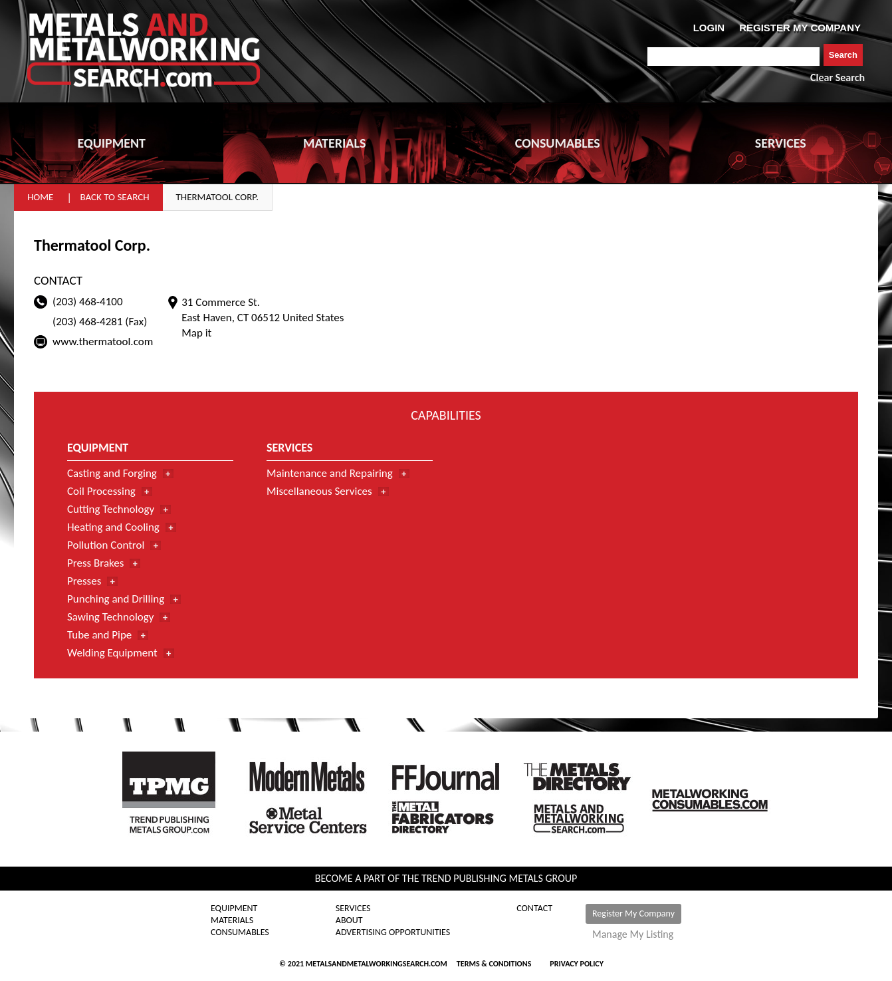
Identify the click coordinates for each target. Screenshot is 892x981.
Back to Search (114, 197)
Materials (232, 920)
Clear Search (837, 77)
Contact (534, 908)
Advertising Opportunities (393, 932)
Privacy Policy (577, 964)
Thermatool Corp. (217, 197)
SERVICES (780, 143)
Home (40, 197)
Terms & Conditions (494, 964)
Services (353, 908)
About (349, 920)
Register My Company (633, 913)
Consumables (240, 932)
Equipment (234, 908)
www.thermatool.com (103, 342)
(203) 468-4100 (88, 302)
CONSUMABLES (557, 143)
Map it (196, 333)
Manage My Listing (632, 934)
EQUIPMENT (112, 143)
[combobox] (733, 56)
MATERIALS (334, 143)
